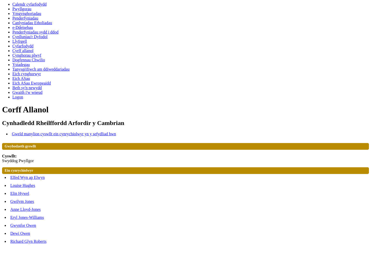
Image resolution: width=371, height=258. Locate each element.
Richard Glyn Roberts (28, 241)
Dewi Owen (20, 233)
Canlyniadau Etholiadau (32, 23)
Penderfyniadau (25, 18)
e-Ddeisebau (22, 27)
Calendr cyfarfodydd (29, 4)
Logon (17, 97)
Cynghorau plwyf (26, 55)
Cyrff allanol (22, 50)
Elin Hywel (19, 193)
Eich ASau (21, 78)
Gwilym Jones (22, 201)
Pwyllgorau (21, 9)
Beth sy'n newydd (27, 88)
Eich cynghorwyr (26, 74)
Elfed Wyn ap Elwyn (27, 177)
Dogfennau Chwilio (28, 60)
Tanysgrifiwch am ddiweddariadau (41, 69)
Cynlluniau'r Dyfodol (30, 37)
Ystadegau (21, 64)
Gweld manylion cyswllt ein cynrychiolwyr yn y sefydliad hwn (64, 134)
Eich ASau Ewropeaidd (31, 83)
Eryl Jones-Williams (27, 217)
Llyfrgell (19, 41)
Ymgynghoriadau (26, 13)
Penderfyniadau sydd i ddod (35, 32)
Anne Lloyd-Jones (25, 209)
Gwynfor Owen (23, 225)
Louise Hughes (22, 185)
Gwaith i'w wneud (27, 92)
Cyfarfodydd (22, 46)
